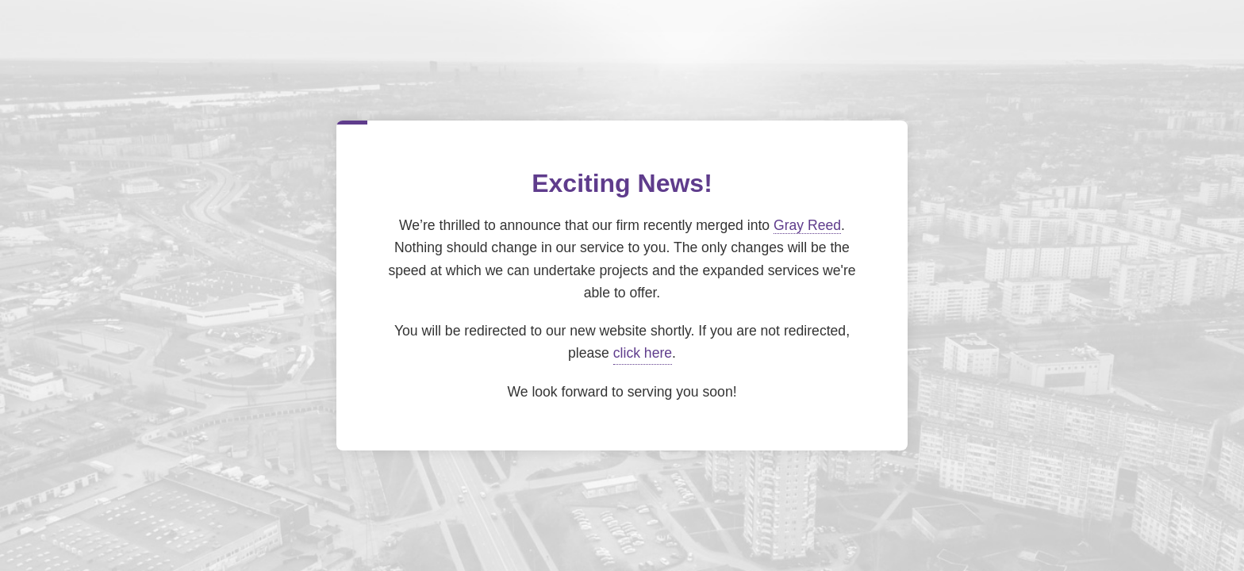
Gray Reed (807, 225)
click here (642, 353)
